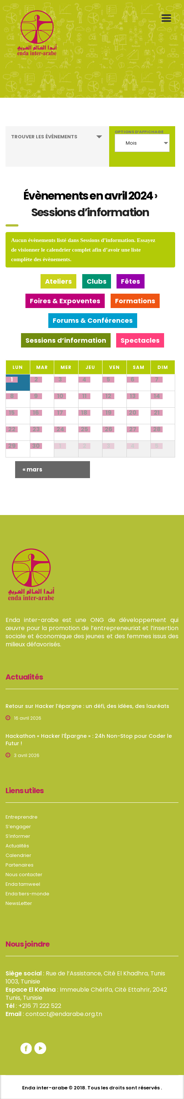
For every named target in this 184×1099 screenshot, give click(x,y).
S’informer (18, 836)
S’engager (18, 827)
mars (32, 469)
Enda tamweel (23, 884)
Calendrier (18, 855)
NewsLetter (19, 903)
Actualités (17, 846)
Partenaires (20, 865)
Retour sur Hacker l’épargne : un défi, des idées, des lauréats (87, 706)
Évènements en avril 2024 (88, 196)
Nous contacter (24, 875)
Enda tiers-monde (27, 894)
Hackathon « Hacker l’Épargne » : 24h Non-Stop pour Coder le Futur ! (89, 739)
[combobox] (142, 143)
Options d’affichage (139, 132)
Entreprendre (22, 817)
